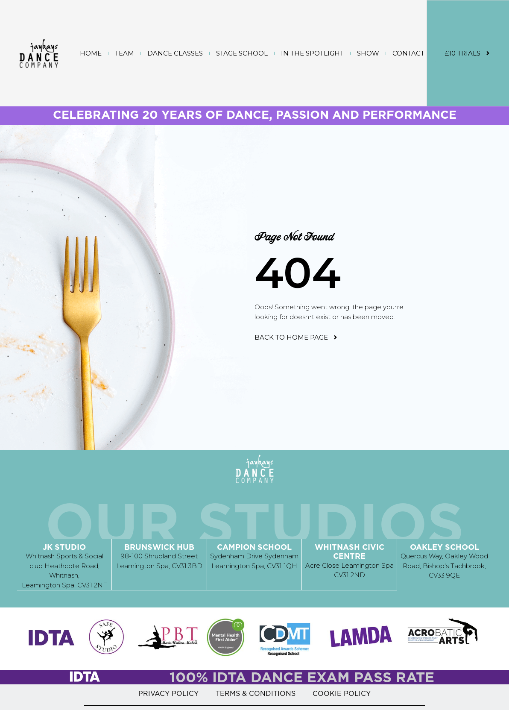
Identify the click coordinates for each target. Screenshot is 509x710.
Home (91, 53)
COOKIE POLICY (342, 693)
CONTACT (408, 53)
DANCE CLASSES (175, 53)
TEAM (124, 53)
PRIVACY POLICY (168, 693)
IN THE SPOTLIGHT (312, 53)
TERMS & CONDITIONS (255, 693)
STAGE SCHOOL (242, 53)
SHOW (368, 53)
